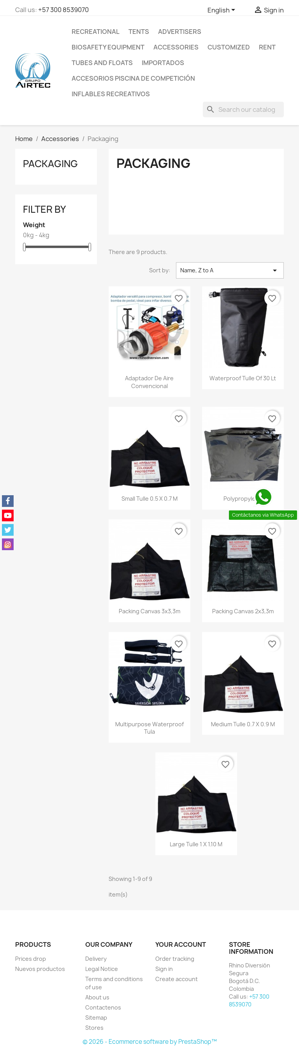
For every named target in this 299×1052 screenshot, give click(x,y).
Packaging (50, 163)
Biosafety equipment (108, 47)
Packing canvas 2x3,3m (243, 611)
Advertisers (179, 31)
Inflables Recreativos (111, 94)
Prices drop (30, 958)
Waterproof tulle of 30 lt (242, 378)
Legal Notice (101, 969)
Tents (138, 31)
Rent (267, 47)
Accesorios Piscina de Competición (133, 78)
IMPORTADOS (163, 62)
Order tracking (174, 958)
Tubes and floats (102, 62)
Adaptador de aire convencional (149, 382)
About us (97, 997)
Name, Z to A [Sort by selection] (230, 270)
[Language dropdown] (223, 10)
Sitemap (96, 1017)
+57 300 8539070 (63, 9)
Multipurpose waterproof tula (149, 728)
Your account (180, 944)
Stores (94, 1027)
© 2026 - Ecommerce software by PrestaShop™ (150, 1042)
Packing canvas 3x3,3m (149, 611)
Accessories (176, 47)
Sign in (164, 969)
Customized (229, 47)
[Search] (243, 109)
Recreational (96, 31)
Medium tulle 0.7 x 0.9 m (243, 724)
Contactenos (103, 1007)
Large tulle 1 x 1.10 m (196, 844)
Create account (176, 979)
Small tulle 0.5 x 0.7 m (149, 498)
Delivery (96, 958)
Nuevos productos (40, 969)
